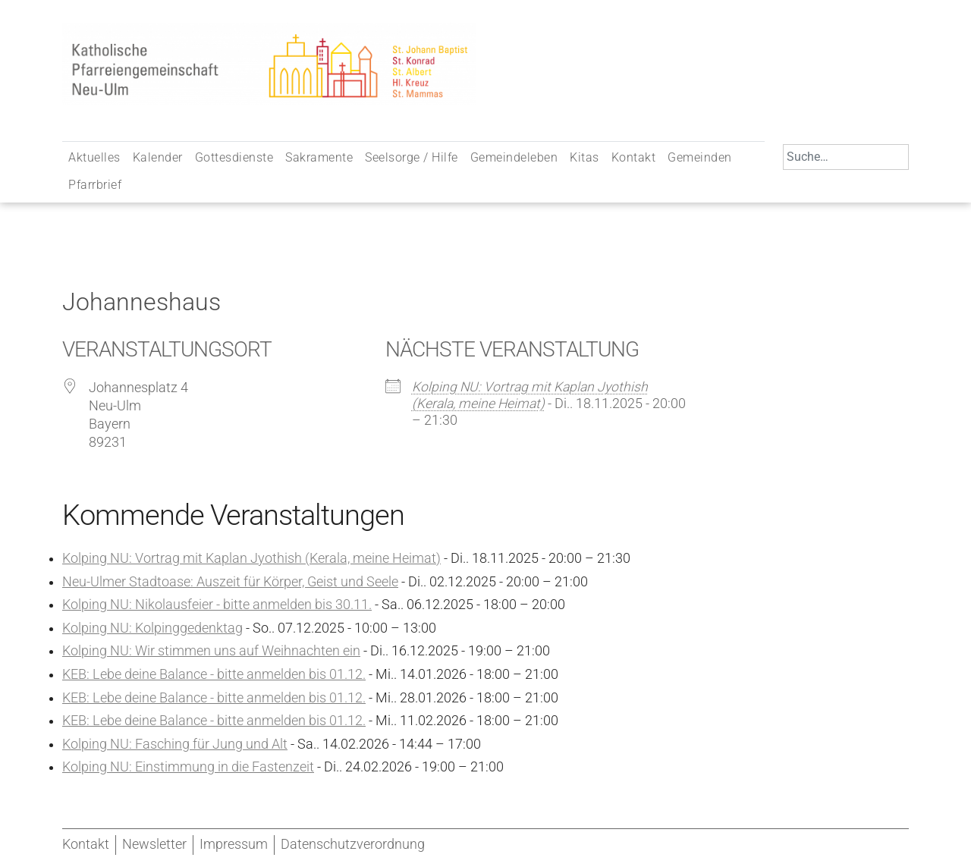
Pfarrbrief (94, 184)
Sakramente (319, 157)
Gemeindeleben (514, 157)
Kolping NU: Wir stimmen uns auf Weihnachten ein (211, 650)
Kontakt (633, 157)
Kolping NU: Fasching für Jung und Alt (175, 744)
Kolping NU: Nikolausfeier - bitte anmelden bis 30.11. (217, 604)
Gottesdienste (234, 157)
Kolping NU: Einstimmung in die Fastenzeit (188, 766)
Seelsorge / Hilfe (411, 157)
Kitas (584, 157)
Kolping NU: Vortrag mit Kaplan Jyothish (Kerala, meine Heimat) (251, 558)
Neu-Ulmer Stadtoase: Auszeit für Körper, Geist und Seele (230, 581)
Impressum (234, 844)
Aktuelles (94, 157)
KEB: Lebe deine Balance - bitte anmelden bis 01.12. (214, 674)
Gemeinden (700, 157)
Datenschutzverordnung (353, 844)
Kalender (158, 157)
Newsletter (154, 844)
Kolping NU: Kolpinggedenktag (152, 628)
